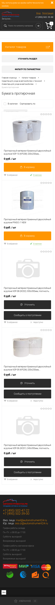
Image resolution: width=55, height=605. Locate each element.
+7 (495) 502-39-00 (44, 17)
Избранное (25, 601)
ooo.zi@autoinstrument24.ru (31, 523)
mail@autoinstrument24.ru (31, 520)
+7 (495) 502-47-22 (16, 510)
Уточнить (27, 304)
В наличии (13, 104)
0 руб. (10, 158)
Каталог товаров (27, 47)
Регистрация (47, 13)
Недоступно (36, 322)
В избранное (10, 175)
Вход (38, 13)
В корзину (27, 167)
